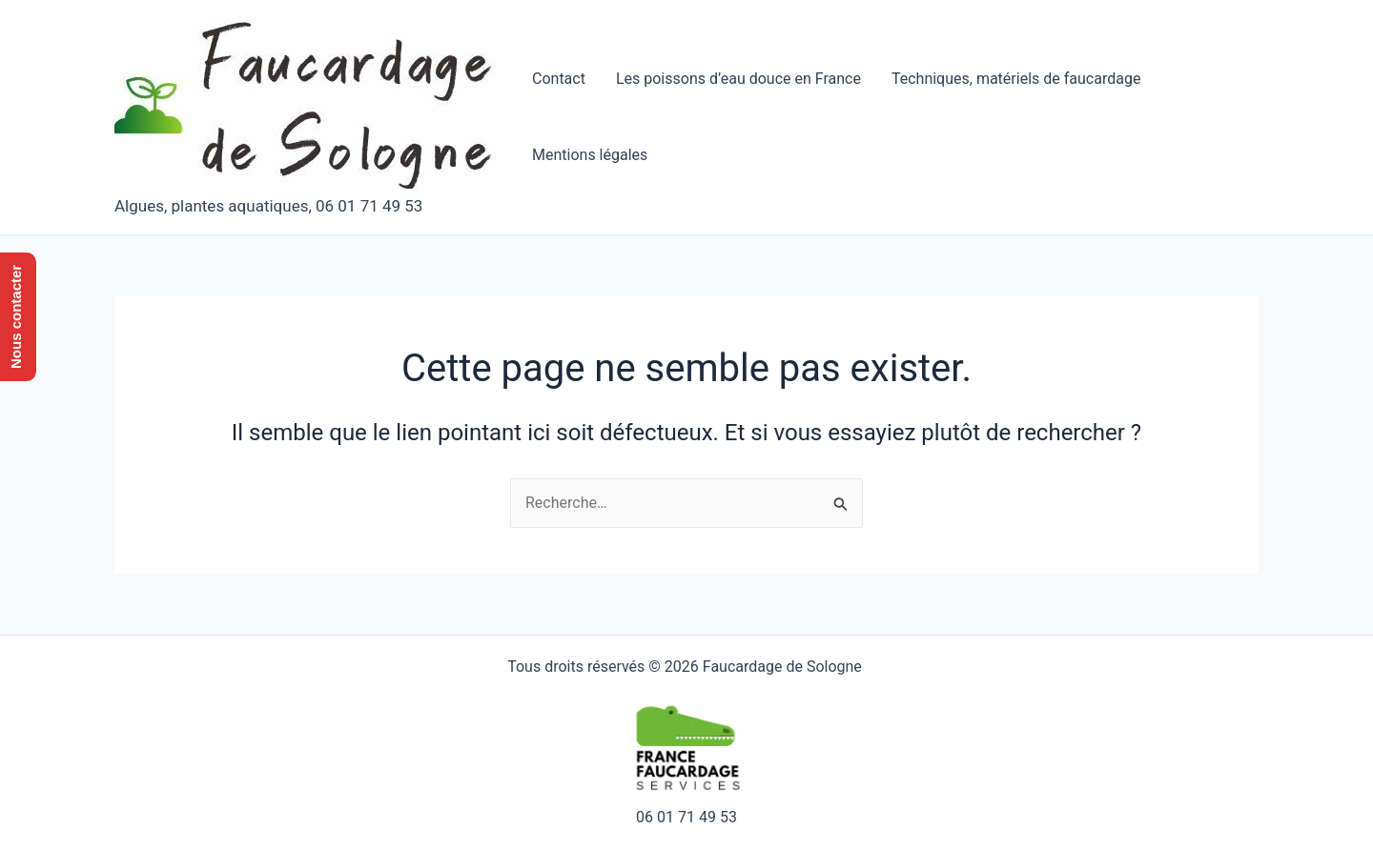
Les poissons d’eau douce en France (738, 79)
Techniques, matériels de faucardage (1015, 79)
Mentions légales (589, 155)
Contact (558, 79)
